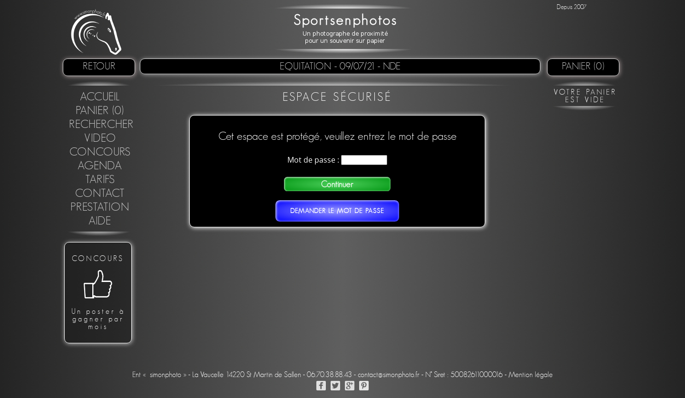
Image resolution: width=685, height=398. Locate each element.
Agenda (100, 166)
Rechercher (101, 124)
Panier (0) (583, 66)
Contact (100, 193)
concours (100, 152)
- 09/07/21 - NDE (367, 66)
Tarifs (100, 179)
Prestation (99, 207)
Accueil (100, 97)
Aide (99, 221)
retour (99, 66)
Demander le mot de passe (337, 210)
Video (100, 138)
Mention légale (531, 375)
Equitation (307, 66)
